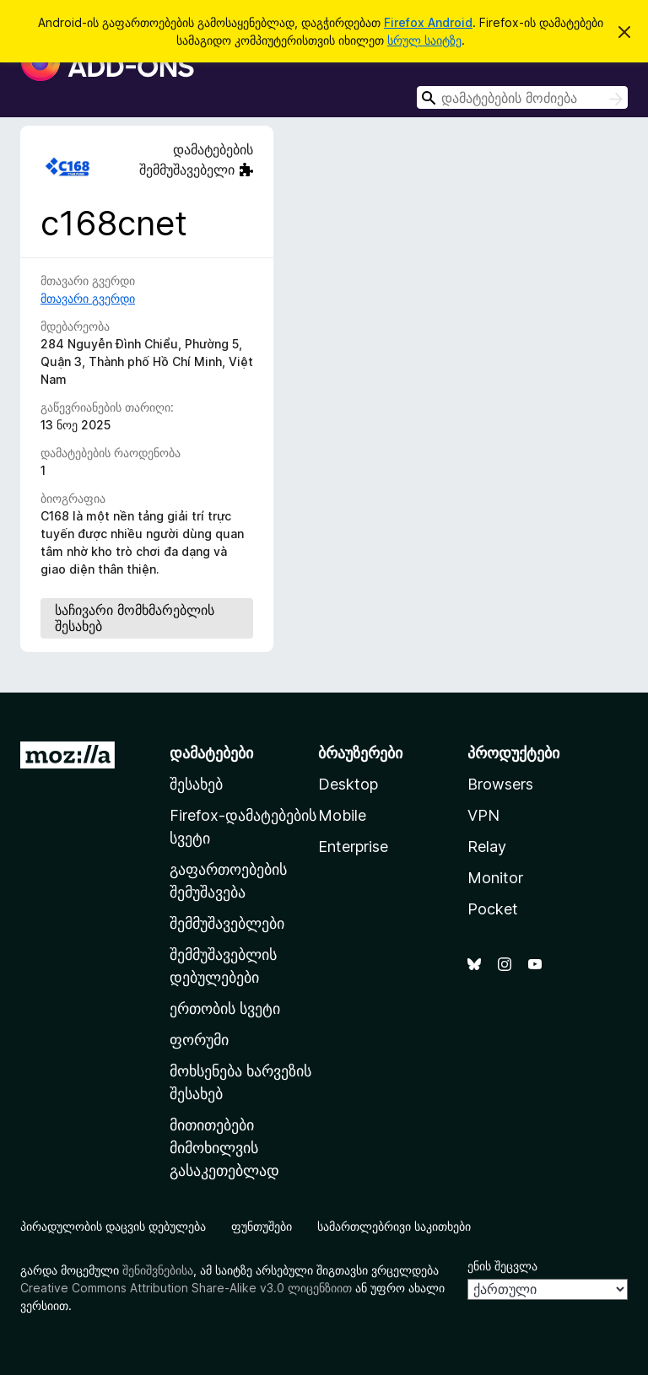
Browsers (500, 784)
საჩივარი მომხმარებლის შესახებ (134, 617)
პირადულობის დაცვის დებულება (113, 1226)
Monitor (495, 878)
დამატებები (211, 753)
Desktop (348, 784)
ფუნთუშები (261, 1226)
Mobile (342, 815)
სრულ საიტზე (424, 40)
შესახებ (196, 784)
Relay (486, 846)
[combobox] (522, 97)
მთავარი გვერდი (87, 298)
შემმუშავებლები (227, 923)
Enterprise (353, 846)
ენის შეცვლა (502, 1266)
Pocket (492, 909)
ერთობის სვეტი (225, 1008)
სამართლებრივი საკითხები (394, 1226)
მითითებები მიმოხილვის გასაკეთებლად (224, 1147)
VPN (483, 815)
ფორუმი (199, 1040)
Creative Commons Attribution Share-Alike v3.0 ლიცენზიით (186, 1288)
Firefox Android (428, 22)
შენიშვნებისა (157, 1270)
